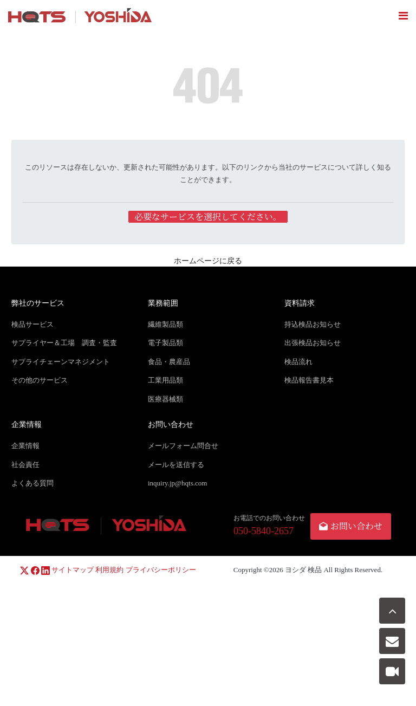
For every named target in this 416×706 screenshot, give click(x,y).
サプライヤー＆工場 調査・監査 (64, 343)
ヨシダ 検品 (303, 570)
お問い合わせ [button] (350, 526)
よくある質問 (32, 483)
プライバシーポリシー (161, 570)
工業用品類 (165, 380)
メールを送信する (176, 465)
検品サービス (32, 324)
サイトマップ (72, 570)
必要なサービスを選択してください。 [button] (208, 217)
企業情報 (25, 446)
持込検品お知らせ (312, 324)
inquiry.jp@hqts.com (177, 483)
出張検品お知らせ (312, 343)
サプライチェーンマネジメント (60, 362)
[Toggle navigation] (403, 15)
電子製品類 (165, 343)
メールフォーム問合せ (183, 446)
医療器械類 (165, 399)
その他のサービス (39, 380)
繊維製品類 (165, 324)
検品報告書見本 (309, 380)
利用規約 (109, 570)
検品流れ (298, 362)
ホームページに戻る (208, 261)
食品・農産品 (169, 362)
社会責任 (25, 465)
